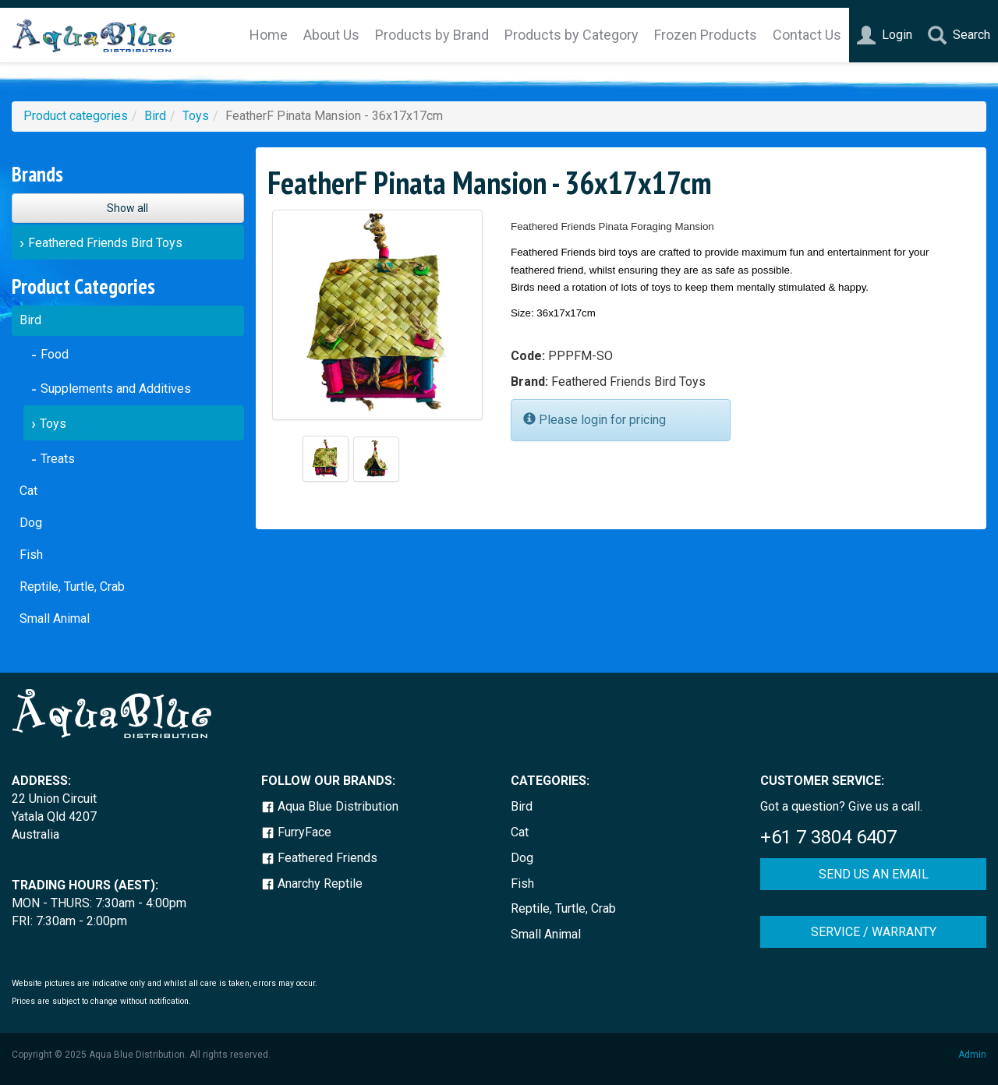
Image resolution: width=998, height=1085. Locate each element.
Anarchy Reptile (312, 883)
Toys (195, 115)
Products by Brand (432, 35)
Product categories (75, 115)
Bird (155, 115)
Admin (972, 1054)
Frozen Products (705, 35)
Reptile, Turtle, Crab (72, 586)
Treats (58, 458)
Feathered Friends (319, 857)
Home (269, 35)
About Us (331, 35)
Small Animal (54, 618)
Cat (28, 490)
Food (55, 354)
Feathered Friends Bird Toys (105, 242)
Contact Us (807, 35)
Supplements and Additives (116, 388)
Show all (127, 208)
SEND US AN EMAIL (874, 874)
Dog (30, 522)
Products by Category (571, 35)
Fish (31, 554)
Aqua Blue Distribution (329, 806)
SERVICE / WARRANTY (873, 931)
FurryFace (296, 832)
